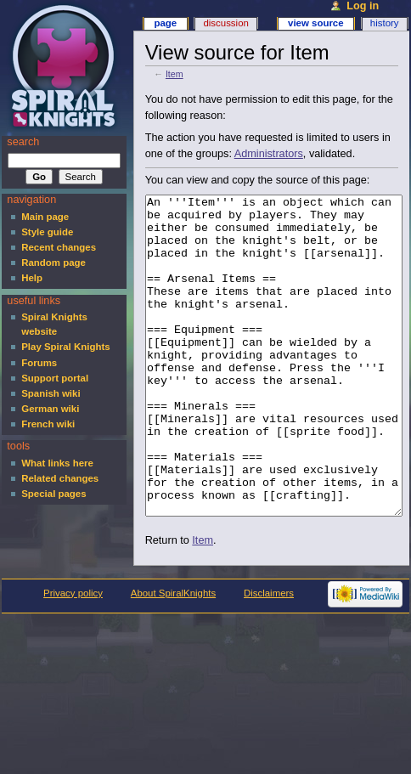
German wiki (50, 409)
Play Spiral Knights (65, 347)
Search (23, 142)
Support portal (54, 378)
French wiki (48, 424)
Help (31, 278)
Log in (362, 6)
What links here (57, 463)
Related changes (60, 478)
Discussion (225, 23)
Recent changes (58, 247)
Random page (53, 262)
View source (316, 23)
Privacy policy (73, 657)
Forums (39, 363)
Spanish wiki (50, 393)
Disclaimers (269, 657)
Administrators (268, 154)
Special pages (53, 494)
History (384, 23)
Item (174, 74)
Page (165, 23)
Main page (45, 217)
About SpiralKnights (173, 657)
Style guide (47, 232)
